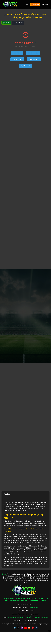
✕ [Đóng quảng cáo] (49, 631)
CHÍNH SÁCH (20, 599)
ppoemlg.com (33, 59)
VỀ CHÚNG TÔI (9, 599)
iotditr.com (17, 53)
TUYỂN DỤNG (33, 600)
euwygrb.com (17, 59)
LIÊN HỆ (40, 599)
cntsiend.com (33, 53)
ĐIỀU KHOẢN (31, 599)
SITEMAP (44, 600)
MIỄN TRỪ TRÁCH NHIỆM (18, 600)
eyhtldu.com (25, 66)
